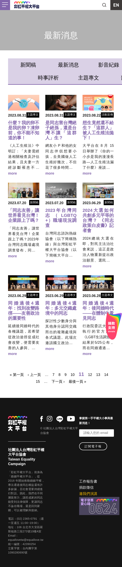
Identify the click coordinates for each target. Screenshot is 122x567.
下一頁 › (58, 382)
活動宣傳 (107, 114)
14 (106, 375)
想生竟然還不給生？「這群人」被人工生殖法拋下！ (98, 130)
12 (90, 375)
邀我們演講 (88, 494)
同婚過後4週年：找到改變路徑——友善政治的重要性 (23, 311)
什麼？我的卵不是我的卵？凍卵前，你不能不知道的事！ (23, 130)
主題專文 (88, 78)
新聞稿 (28, 65)
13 (98, 375)
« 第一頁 (17, 375)
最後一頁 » (77, 382)
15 (38, 382)
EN (116, 5)
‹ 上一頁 (34, 375)
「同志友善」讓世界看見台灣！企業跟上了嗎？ (23, 215)
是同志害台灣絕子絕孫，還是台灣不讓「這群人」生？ (61, 130)
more (12, 173)
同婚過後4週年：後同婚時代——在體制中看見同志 (98, 311)
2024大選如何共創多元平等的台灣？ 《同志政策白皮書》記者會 (98, 220)
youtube (71, 418)
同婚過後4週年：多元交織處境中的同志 (61, 308)
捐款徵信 (86, 487)
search (104, 5)
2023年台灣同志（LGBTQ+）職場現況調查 (61, 218)
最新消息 (68, 65)
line (59, 419)
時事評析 (48, 78)
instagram (49, 418)
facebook (41, 419)
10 (73, 375)
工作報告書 (88, 481)
